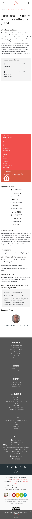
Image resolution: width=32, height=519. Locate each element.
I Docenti (16, 356)
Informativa (16, 399)
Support (7, 445)
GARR (16, 424)
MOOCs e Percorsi (16, 369)
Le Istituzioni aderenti (16, 347)
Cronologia (16, 358)
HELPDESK (17, 459)
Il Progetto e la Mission (16, 345)
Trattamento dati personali (16, 409)
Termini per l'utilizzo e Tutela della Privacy (16, 401)
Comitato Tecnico (16, 354)
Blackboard (16, 426)
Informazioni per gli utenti (16, 407)
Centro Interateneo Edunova (19, 479)
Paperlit (16, 428)
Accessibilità (16, 371)
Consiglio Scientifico (16, 352)
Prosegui (16, 517)
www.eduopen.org (17, 456)
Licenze (16, 403)
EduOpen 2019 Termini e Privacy (16, 515)
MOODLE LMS (14, 481)
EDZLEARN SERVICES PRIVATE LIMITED (16, 420)
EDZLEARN (8, 479)
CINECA (16, 422)
